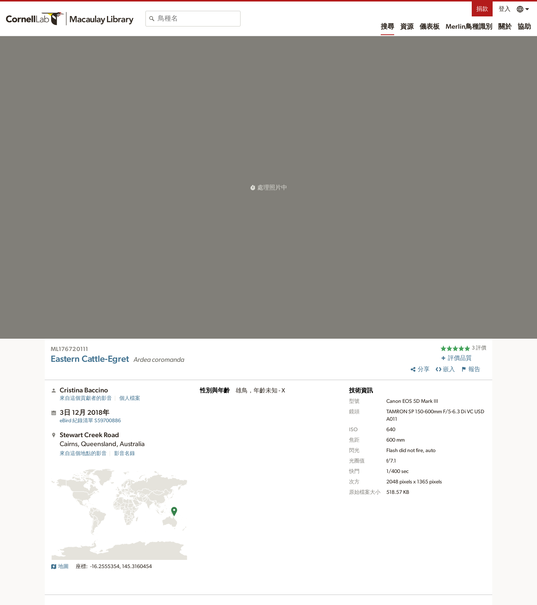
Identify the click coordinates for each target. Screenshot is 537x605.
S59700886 (90, 420)
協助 (524, 26)
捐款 (482, 9)
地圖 (60, 566)
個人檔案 (129, 398)
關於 (505, 26)
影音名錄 (124, 453)
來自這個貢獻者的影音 (86, 398)
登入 (505, 9)
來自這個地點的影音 (83, 453)
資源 (407, 26)
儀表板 (430, 26)
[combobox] (199, 18)
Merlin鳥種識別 (469, 26)
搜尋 (387, 26)
